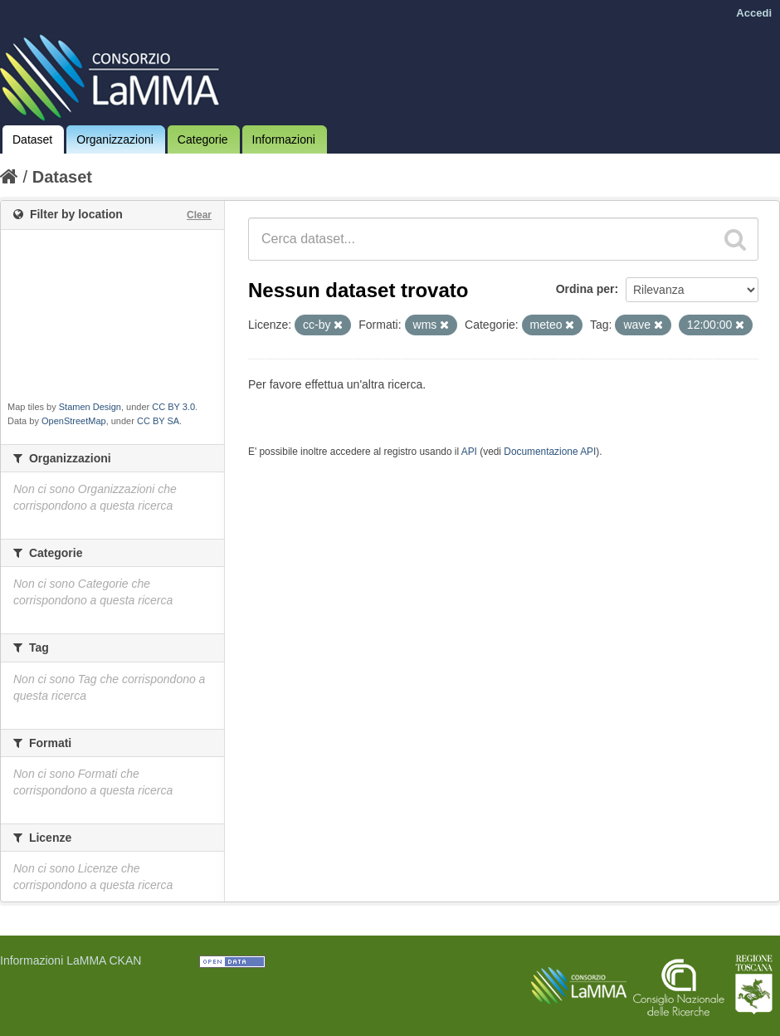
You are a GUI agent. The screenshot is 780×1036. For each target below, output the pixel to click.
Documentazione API (550, 451)
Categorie (203, 139)
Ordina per (585, 289)
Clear (199, 215)
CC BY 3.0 (173, 407)
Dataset (32, 139)
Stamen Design (90, 407)
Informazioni (283, 139)
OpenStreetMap (73, 421)
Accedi (754, 13)
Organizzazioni (115, 139)
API (469, 451)
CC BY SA (158, 421)
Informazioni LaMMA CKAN (70, 960)
